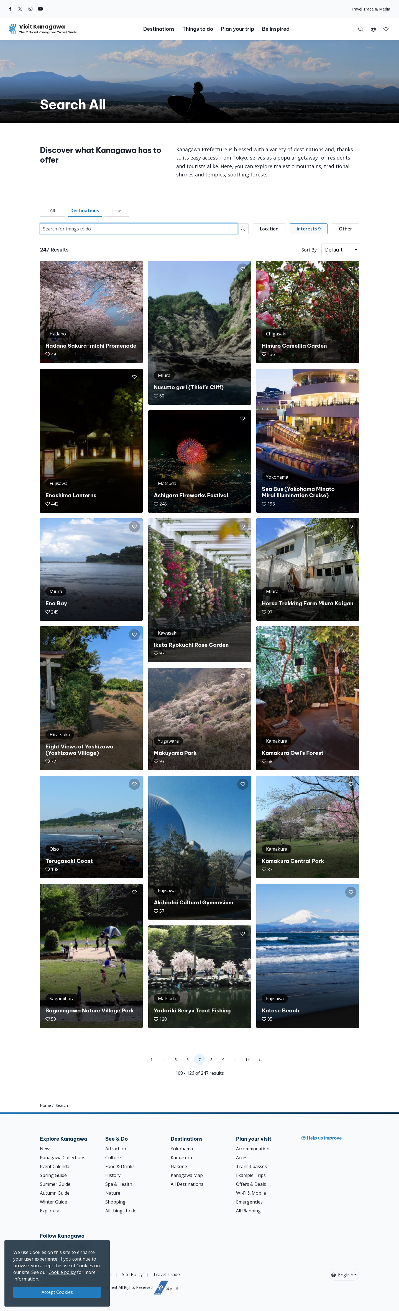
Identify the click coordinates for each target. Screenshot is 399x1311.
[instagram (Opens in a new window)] (30, 9)
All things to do (121, 1211)
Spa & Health (118, 1184)
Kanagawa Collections (62, 1157)
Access (243, 1157)
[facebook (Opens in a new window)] (10, 9)
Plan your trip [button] (237, 29)
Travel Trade (166, 1274)
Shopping (115, 1202)
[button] (373, 29)
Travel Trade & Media (370, 9)
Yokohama (182, 1149)
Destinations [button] (159, 29)
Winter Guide (53, 1202)
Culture (113, 1157)
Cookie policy (62, 1272)
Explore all (51, 1211)
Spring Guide (53, 1175)
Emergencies (249, 1202)
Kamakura (181, 1157)
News (46, 1149)
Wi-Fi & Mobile (251, 1193)
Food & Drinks (120, 1166)
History (113, 1175)
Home (45, 1105)
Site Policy (132, 1274)
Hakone (179, 1166)
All (52, 210)
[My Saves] (386, 29)
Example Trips (251, 1175)
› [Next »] (259, 1059)
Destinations (84, 210)
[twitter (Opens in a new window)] (20, 9)
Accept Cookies (57, 1292)
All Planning (248, 1211)
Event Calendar (55, 1166)
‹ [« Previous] (139, 1059)
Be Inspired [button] (276, 29)
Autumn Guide (55, 1193)
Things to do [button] (197, 29)
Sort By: (309, 250)
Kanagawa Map (187, 1175)
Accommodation (252, 1149)
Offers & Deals (251, 1184)
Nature (112, 1193)
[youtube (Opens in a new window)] (40, 9)
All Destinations (187, 1184)
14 (247, 1059)
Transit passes (251, 1166)
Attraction (115, 1149)
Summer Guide (55, 1184)
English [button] (342, 1275)
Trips (116, 210)
